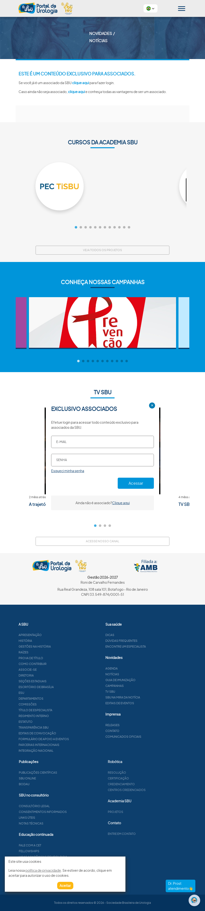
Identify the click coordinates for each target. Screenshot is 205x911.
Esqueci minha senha (67, 471)
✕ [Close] (152, 405)
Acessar (136, 483)
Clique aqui (121, 503)
